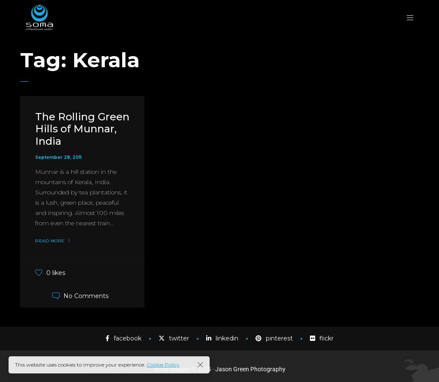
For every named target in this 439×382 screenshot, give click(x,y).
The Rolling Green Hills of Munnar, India (82, 129)
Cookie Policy (163, 364)
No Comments (85, 296)
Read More (50, 241)
